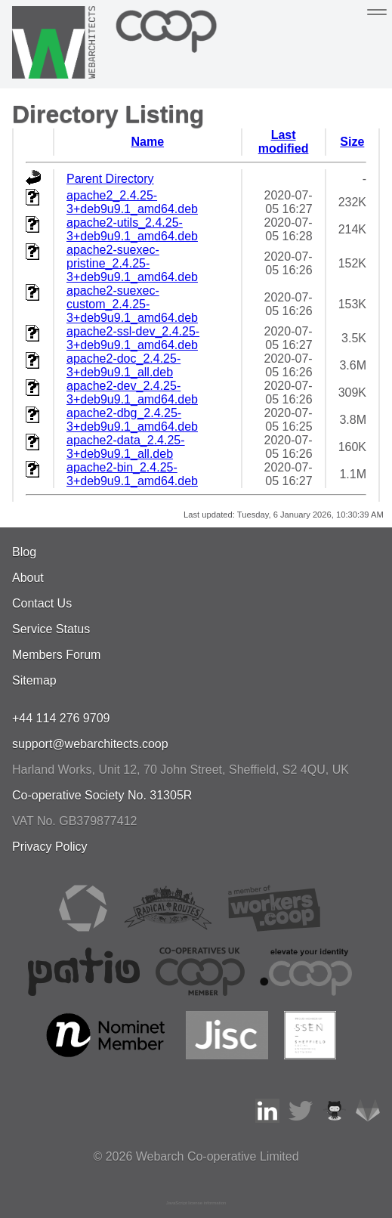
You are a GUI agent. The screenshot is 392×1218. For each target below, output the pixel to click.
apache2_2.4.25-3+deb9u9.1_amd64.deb (132, 202)
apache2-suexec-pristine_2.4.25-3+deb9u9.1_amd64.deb (132, 263)
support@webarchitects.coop (90, 743)
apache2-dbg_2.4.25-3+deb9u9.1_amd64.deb (132, 420)
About (28, 577)
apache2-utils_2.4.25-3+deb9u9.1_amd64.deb (132, 229)
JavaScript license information (196, 1203)
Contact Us (42, 603)
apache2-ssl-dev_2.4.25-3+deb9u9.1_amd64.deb (132, 338)
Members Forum (56, 654)
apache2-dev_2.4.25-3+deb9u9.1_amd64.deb (132, 392)
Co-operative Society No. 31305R (102, 795)
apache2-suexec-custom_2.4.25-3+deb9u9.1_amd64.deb (132, 304)
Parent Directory (110, 178)
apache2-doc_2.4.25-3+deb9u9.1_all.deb (123, 365)
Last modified (283, 141)
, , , (180, 769)
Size (352, 141)
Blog (24, 552)
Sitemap (34, 680)
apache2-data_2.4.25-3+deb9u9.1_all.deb (125, 447)
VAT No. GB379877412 (74, 821)
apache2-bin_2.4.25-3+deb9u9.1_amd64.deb (132, 474)
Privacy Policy (50, 846)
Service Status (51, 629)
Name (147, 141)
